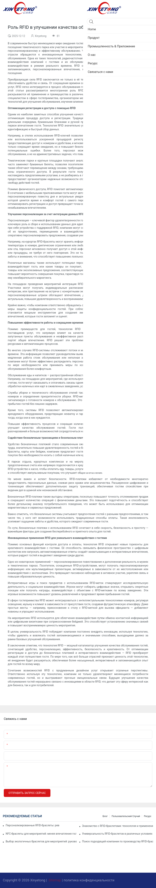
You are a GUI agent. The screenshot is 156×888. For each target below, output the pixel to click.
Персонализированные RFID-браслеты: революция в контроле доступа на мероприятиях (32, 825)
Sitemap (55, 880)
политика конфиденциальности (89, 880)
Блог (105, 816)
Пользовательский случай (126, 816)
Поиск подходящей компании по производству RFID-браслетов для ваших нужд (117, 841)
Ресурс (147, 816)
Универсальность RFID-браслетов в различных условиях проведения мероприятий (117, 833)
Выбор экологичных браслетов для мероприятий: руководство (41, 841)
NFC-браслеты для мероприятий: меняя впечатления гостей (41, 833)
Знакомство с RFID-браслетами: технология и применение (117, 825)
